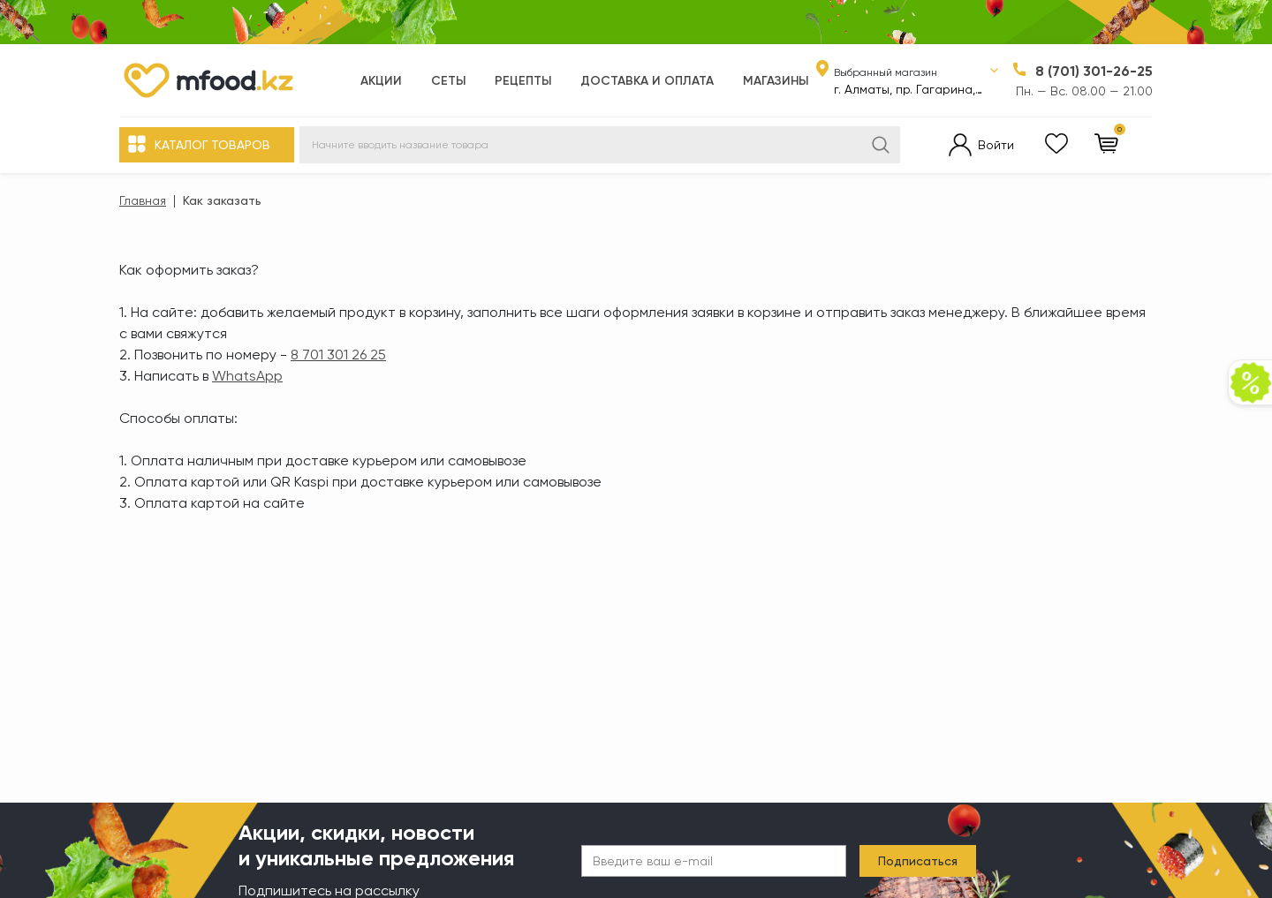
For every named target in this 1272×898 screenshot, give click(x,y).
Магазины (775, 80)
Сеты (448, 80)
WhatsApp (247, 375)
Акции (381, 80)
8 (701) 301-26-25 (1094, 71)
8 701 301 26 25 (338, 354)
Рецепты (523, 80)
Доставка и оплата (647, 80)
